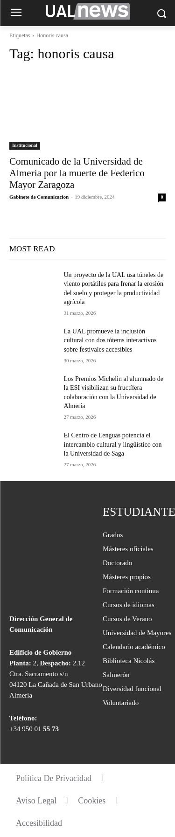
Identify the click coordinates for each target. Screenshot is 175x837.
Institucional (24, 145)
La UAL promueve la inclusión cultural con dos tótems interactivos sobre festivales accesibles (110, 340)
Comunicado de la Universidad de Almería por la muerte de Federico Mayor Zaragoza (77, 173)
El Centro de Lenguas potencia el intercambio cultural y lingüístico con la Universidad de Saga (113, 444)
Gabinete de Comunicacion (39, 197)
